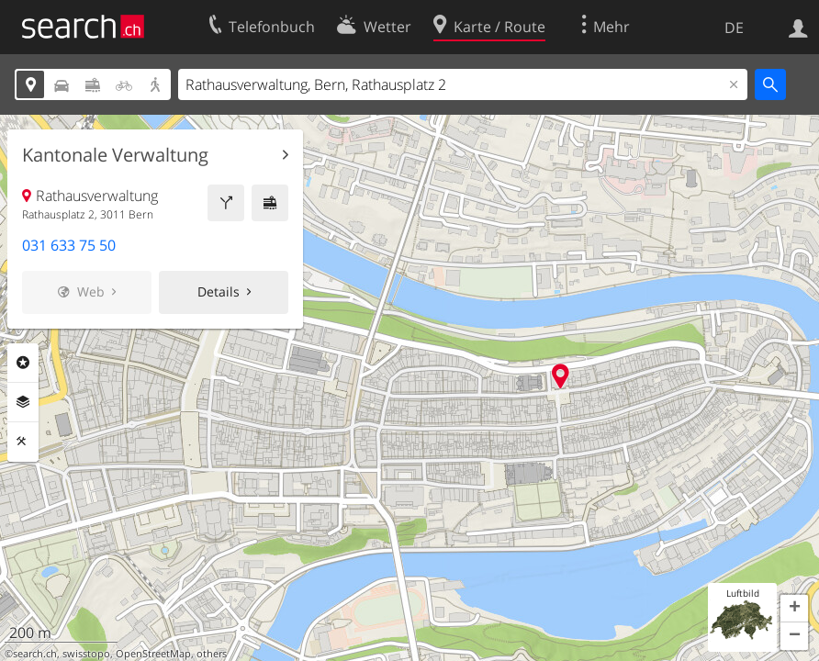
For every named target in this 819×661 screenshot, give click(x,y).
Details (218, 291)
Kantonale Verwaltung (115, 155)
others (211, 653)
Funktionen (23, 441)
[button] (794, 608)
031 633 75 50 (69, 245)
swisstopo (86, 653)
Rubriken (23, 362)
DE (734, 27)
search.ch (35, 653)
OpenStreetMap (153, 653)
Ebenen (23, 402)
